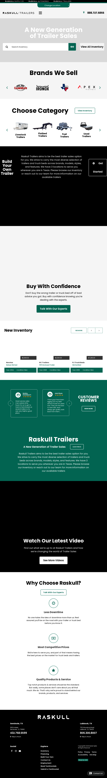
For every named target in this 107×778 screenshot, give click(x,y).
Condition (20, 370)
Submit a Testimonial (50, 769)
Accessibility (83, 755)
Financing (45, 754)
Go (72, 46)
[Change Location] (53, 5)
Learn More (77, 447)
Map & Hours (15, 737)
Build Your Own (47, 757)
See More (78, 330)
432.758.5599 (18, 733)
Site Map (93, 755)
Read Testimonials (48, 766)
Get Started (98, 167)
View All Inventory (92, 46)
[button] (91, 330)
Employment (46, 763)
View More (88, 409)
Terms (94, 752)
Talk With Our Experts (53, 309)
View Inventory (85, 110)
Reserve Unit (83, 760)
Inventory (45, 751)
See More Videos (53, 560)
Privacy (87, 752)
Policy (80, 752)
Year (8, 370)
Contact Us (45, 760)
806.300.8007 (88, 733)
